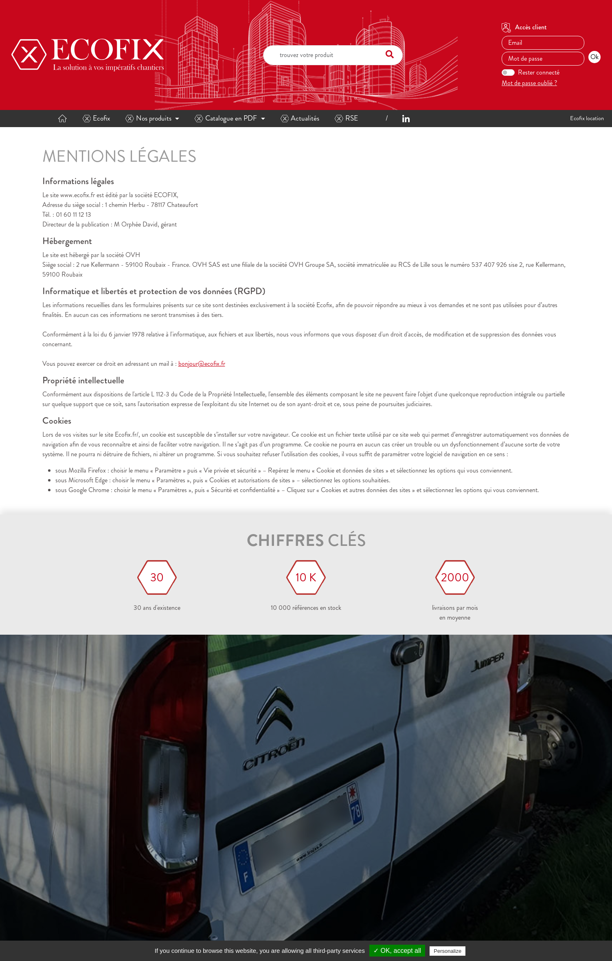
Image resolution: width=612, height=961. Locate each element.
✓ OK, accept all (397, 950)
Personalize (447, 951)
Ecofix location (587, 118)
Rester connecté (538, 72)
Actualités (300, 118)
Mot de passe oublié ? (529, 83)
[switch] (508, 72)
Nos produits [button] (148, 118)
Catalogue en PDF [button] (226, 118)
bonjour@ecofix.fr (201, 363)
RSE (346, 118)
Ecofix (96, 118)
